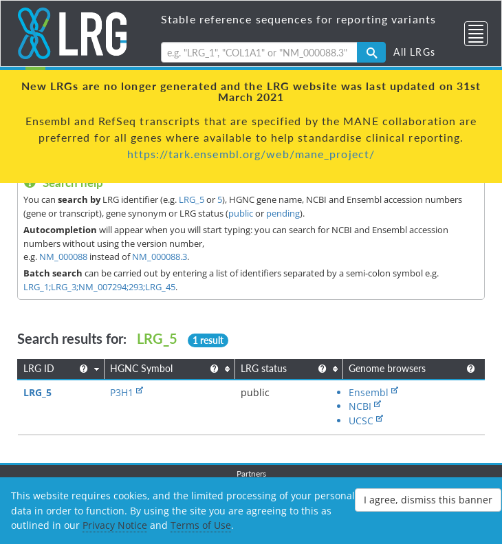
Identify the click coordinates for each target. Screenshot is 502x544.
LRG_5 (191, 199)
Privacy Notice (115, 525)
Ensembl (369, 392)
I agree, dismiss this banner (428, 499)
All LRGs (414, 52)
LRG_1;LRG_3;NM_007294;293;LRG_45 (99, 287)
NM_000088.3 (159, 256)
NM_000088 (63, 256)
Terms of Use (201, 525)
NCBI (360, 406)
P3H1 (121, 392)
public (240, 213)
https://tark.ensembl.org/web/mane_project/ (251, 153)
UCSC (361, 420)
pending (283, 213)
